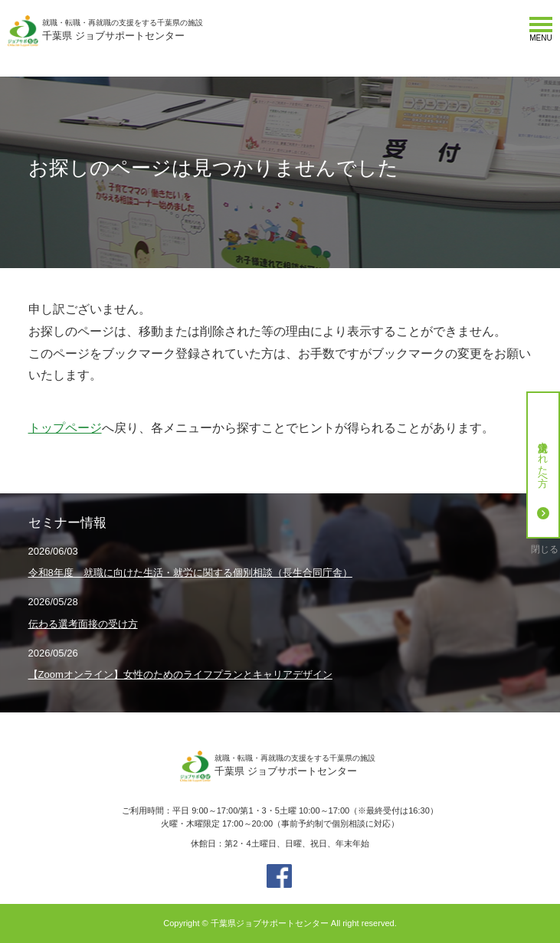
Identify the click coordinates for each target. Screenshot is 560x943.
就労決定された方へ (543, 477)
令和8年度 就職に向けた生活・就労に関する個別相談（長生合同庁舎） (190, 572)
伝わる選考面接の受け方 (83, 624)
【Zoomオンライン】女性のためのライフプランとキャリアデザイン (180, 674)
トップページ (65, 427)
